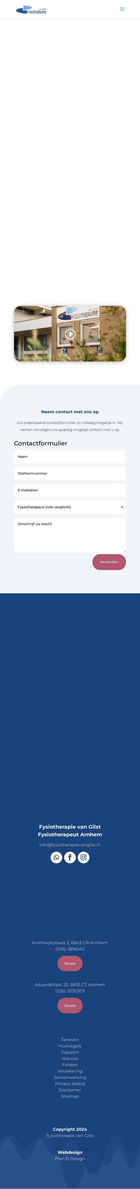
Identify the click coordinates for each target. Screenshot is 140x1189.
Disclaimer (70, 1090)
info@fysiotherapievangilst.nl (69, 844)
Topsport (70, 1052)
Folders (70, 1064)
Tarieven (70, 1039)
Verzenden (109, 562)
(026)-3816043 (70, 949)
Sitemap (70, 1096)
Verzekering (69, 1071)
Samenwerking (70, 1077)
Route (70, 963)
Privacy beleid (70, 1083)
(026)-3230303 (70, 991)
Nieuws (70, 1058)
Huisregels (70, 1046)
